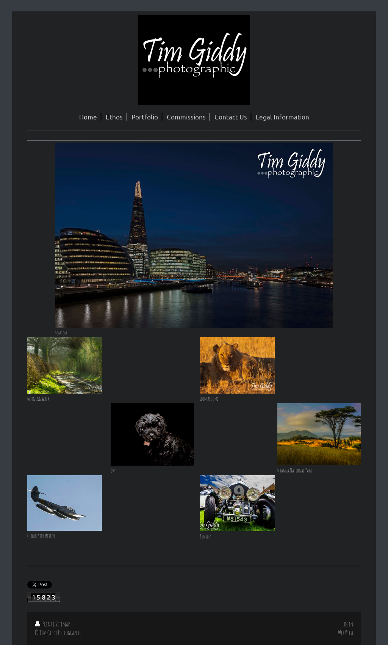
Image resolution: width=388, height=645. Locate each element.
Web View (345, 633)
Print (44, 624)
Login (348, 624)
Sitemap (62, 624)
